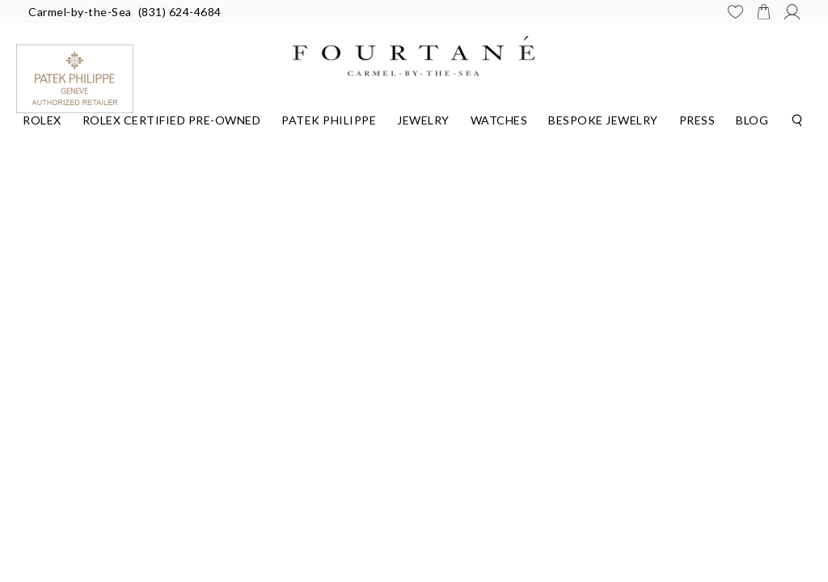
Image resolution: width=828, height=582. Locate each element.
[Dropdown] (42, 118)
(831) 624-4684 (180, 12)
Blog (752, 120)
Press (697, 120)
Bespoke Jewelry (603, 120)
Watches (499, 120)
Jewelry (423, 120)
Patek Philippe (328, 120)
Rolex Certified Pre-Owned (171, 120)
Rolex (42, 120)
